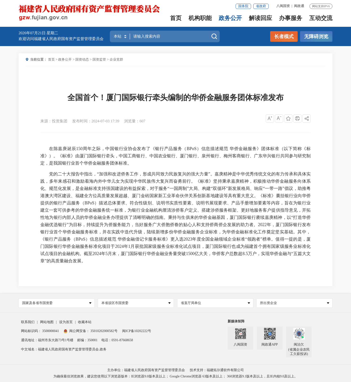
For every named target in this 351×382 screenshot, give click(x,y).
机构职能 (200, 18)
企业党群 (116, 59)
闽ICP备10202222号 (136, 331)
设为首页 (66, 322)
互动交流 (320, 18)
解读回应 (260, 18)
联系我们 (28, 322)
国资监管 (99, 59)
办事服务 (290, 18)
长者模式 (284, 36)
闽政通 (299, 6)
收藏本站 (84, 322)
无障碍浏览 (316, 36)
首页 (176, 18)
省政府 (261, 6)
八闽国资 (283, 6)
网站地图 (47, 322)
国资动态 (82, 59)
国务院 (243, 6)
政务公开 (230, 18)
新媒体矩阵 (236, 321)
